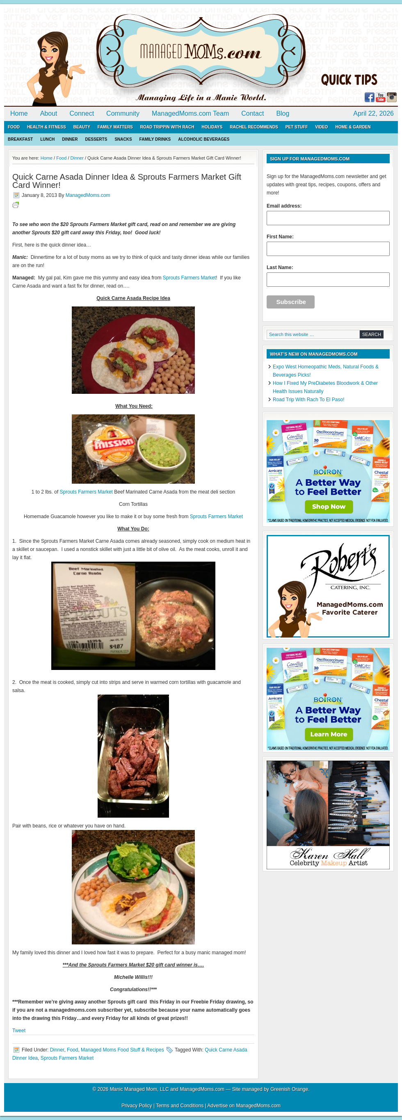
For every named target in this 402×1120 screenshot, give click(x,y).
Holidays (211, 127)
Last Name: (328, 276)
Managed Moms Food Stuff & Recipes (122, 1050)
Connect (82, 113)
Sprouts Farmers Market (189, 278)
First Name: (328, 245)
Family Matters (115, 127)
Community (122, 113)
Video (321, 127)
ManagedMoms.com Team (190, 113)
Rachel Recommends (254, 127)
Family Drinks (155, 139)
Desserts (96, 139)
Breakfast (20, 139)
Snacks (123, 139)
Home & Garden (352, 127)
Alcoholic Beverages (203, 139)
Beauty (81, 127)
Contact (252, 113)
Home (19, 113)
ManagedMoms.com (98, 57)
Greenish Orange (289, 1089)
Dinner (70, 139)
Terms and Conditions (179, 1106)
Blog (282, 113)
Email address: (328, 214)
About (48, 113)
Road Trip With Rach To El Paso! (309, 399)
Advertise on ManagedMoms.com (244, 1106)
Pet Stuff (297, 127)
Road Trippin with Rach (167, 127)
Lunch (47, 139)
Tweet (18, 1030)
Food (14, 127)
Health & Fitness (46, 127)
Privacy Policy (136, 1106)
